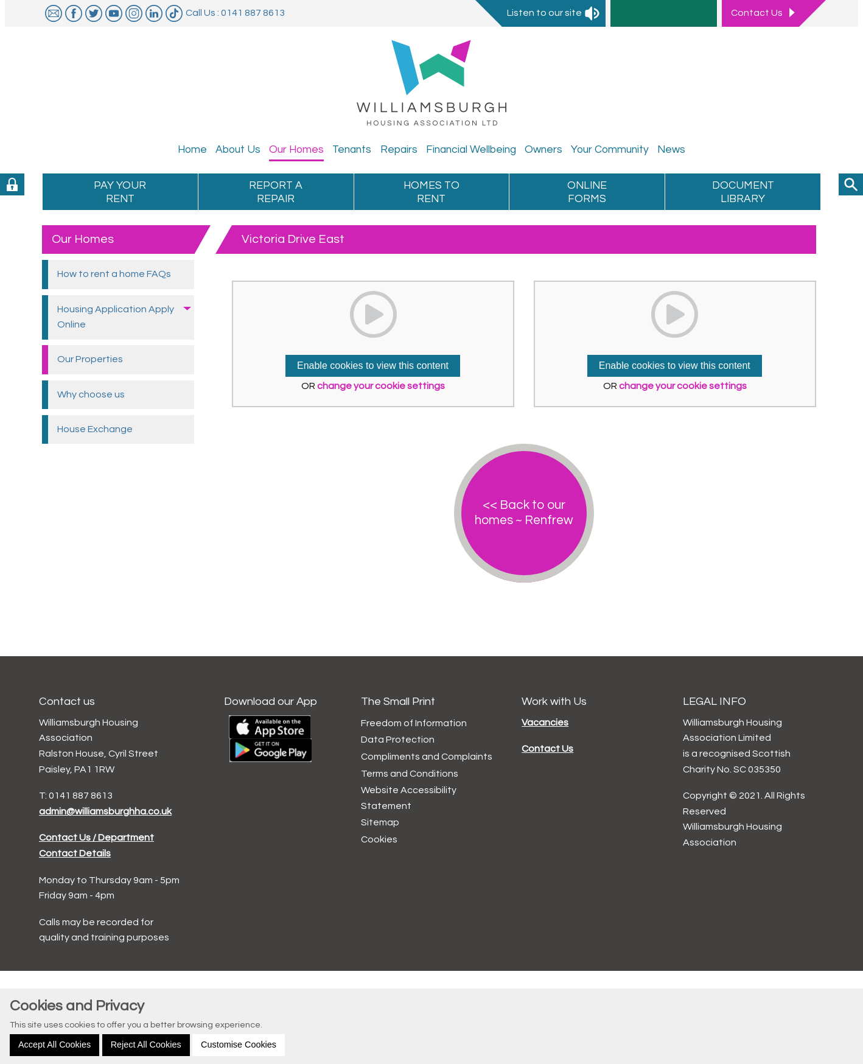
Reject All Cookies (146, 1044)
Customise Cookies (238, 1044)
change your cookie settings (381, 386)
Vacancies (545, 722)
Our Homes (83, 239)
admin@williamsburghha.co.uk (105, 811)
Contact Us (547, 749)
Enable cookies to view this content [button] (373, 365)
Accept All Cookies (54, 1044)
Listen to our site (554, 13)
